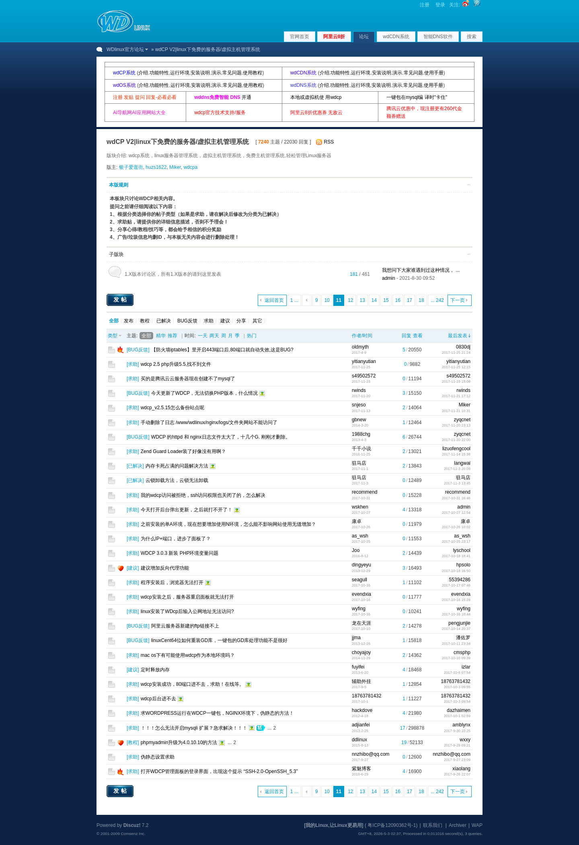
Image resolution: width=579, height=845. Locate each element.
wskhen (360, 507)
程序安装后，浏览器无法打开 (172, 582)
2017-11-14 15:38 (456, 454)
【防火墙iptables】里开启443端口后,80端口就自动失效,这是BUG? (222, 350)
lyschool (461, 550)
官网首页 (299, 36)
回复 (406, 335)
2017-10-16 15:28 (456, 600)
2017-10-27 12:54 (456, 513)
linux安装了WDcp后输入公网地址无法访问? (187, 611)
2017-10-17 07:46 (456, 585)
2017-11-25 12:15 (456, 367)
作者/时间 (362, 335)
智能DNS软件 (438, 36)
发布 (128, 321)
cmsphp (462, 652)
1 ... (294, 300)
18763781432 (455, 681)
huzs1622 (156, 167)
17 (409, 300)
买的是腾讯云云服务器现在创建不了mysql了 (188, 378)
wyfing (358, 608)
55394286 (459, 579)
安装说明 (200, 73)
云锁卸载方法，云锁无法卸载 (177, 480)
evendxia (361, 594)
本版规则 (118, 185)
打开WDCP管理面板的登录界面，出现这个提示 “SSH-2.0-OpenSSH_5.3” (219, 771)
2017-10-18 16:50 (456, 571)
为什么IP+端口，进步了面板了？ (176, 538)
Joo (355, 550)
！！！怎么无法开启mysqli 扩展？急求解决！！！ (194, 728)
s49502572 (364, 376)
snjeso (359, 405)
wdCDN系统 (396, 36)
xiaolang (461, 768)
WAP (477, 825)
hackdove (362, 710)
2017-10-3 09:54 (457, 701)
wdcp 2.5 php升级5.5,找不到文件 (176, 364)
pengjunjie (459, 623)
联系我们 (432, 825)
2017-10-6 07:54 (457, 673)
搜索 (471, 36)
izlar (466, 667)
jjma (356, 637)
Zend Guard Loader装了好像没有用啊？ (183, 451)
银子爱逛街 (131, 167)
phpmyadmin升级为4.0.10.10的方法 (179, 742)
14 (374, 300)
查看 (418, 335)
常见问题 (232, 73)
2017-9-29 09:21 (457, 745)
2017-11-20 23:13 (456, 425)
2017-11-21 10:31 (456, 411)
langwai (462, 463)
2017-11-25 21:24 (456, 353)
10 (326, 300)
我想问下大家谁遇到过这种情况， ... (421, 270)
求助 (209, 321)
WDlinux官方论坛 (125, 49)
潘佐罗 (463, 637)
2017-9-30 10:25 (457, 731)
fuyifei (358, 667)
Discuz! (132, 825)
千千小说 (361, 448)
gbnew (359, 419)
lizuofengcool (456, 448)
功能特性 (159, 73)
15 (385, 300)
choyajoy (361, 652)
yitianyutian (364, 361)
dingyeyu (361, 565)
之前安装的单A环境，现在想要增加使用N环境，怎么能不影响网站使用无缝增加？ (228, 524)
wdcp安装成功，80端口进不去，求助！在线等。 (192, 684)
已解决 (163, 321)
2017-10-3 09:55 (457, 687)
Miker (175, 167)
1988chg (361, 434)
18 (421, 300)
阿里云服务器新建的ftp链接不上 (185, 626)
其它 (257, 321)
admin (388, 278)
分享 (241, 321)
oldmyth (360, 347)
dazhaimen (458, 710)
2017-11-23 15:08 (456, 381)
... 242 (437, 300)
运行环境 (179, 73)
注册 (424, 5)
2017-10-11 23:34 (456, 644)
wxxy (465, 739)
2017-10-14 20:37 (456, 629)
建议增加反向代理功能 (165, 568)
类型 (112, 335)
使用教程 (252, 73)
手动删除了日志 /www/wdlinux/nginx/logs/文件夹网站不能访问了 (209, 422)
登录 (440, 5)
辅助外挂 (361, 681)
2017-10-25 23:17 (456, 541)
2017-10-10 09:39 (456, 658)
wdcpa (190, 167)
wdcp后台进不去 (158, 698)
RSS (329, 142)
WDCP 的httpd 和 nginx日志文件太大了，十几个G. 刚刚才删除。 (220, 437)
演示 (216, 73)
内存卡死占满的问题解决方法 (177, 466)
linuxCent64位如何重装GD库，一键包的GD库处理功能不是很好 (219, 640)
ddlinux (359, 739)
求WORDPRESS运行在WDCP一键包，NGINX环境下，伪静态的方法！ (217, 713)
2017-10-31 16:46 (456, 498)
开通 (246, 97)
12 (350, 300)
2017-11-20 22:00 (456, 440)
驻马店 (359, 463)
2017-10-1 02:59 (457, 716)
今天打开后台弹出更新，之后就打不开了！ (186, 510)
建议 (225, 321)
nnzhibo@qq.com (371, 754)
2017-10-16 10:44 (456, 614)
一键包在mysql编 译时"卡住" (416, 97)
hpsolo (463, 565)
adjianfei (361, 725)
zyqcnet (462, 419)
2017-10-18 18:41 (456, 556)
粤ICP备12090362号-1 (392, 825)
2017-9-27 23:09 (457, 760)
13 (362, 300)
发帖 (121, 299)
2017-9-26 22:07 (457, 774)
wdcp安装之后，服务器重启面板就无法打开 (187, 597)
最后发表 (457, 335)
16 (397, 300)
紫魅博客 (361, 768)
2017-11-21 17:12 (456, 396)
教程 (145, 321)
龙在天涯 (361, 623)
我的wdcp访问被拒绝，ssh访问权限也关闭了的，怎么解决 (203, 495)
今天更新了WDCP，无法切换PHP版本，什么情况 (204, 393)
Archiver (457, 825)
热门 (252, 335)
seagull (359, 579)
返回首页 (274, 300)
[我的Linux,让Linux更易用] (333, 825)
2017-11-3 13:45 (457, 483)
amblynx (461, 725)
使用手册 (433, 73)
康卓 (356, 521)
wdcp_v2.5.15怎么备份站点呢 (172, 407)
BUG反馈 (187, 321)
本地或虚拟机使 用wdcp (315, 97)
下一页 (457, 300)
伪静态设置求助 (158, 757)
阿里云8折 (334, 36)
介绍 (143, 73)
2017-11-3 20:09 (457, 469)
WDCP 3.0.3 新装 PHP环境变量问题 (180, 553)
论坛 (364, 36)
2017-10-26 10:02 (456, 527)
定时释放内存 (155, 670)
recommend (364, 492)
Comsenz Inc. (133, 833)
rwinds (359, 390)
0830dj (463, 347)
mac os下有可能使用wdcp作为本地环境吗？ (188, 655)
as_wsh (360, 536)
